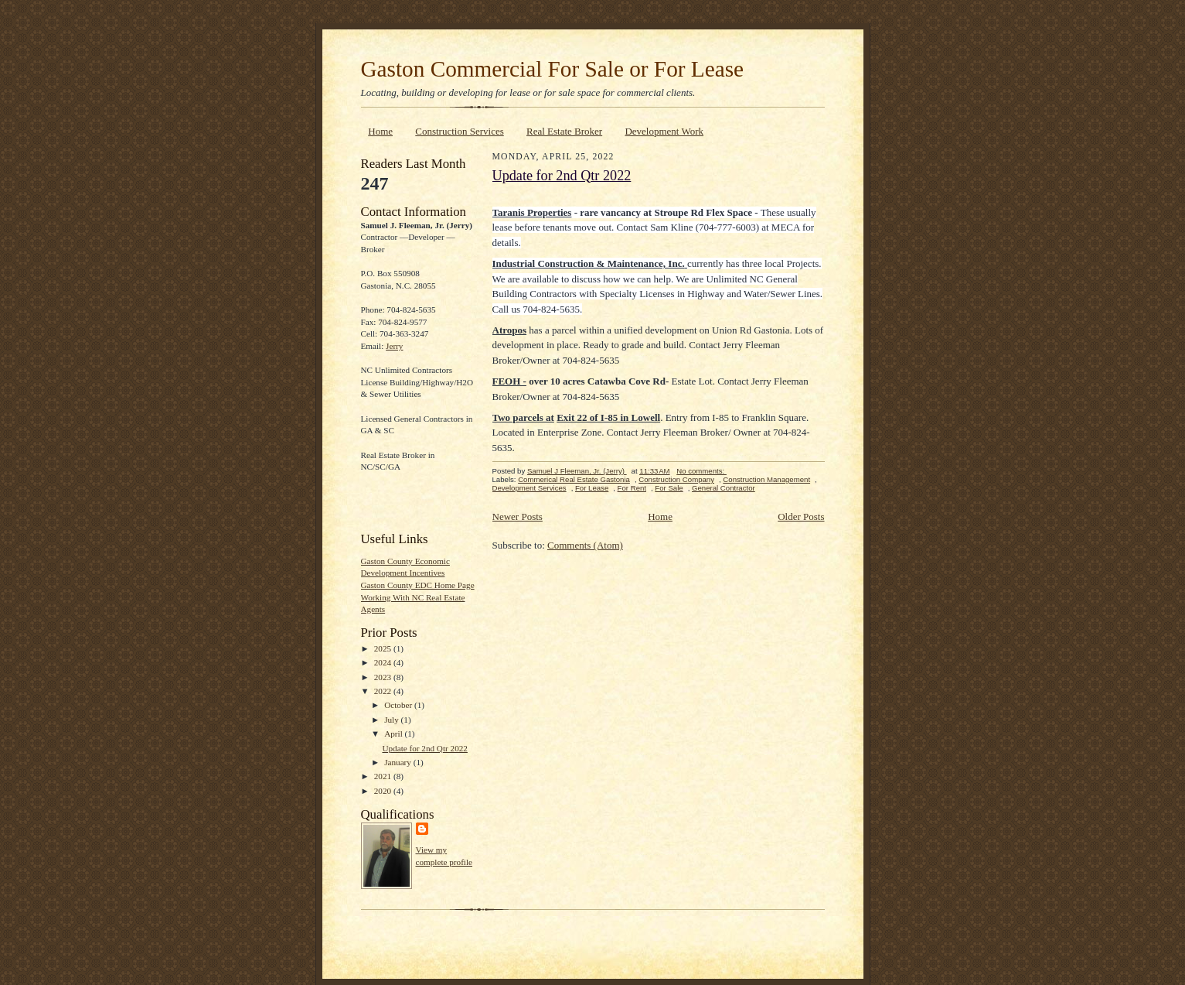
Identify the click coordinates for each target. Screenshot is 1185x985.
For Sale (669, 488)
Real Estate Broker (564, 131)
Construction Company (676, 479)
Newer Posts (517, 516)
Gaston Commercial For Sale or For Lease (552, 68)
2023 (383, 677)
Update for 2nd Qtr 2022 (424, 748)
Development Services (529, 488)
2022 (383, 691)
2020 (383, 790)
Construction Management (766, 479)
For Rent (632, 488)
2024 (383, 662)
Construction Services (459, 131)
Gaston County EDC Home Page (418, 585)
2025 (383, 648)
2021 (383, 776)
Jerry (394, 346)
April (394, 733)
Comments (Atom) (585, 545)
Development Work (664, 131)
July (392, 719)
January (399, 762)
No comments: (701, 471)
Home (380, 131)
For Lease (591, 488)
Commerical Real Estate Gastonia (574, 479)
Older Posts (801, 516)
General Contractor (723, 488)
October (399, 705)
